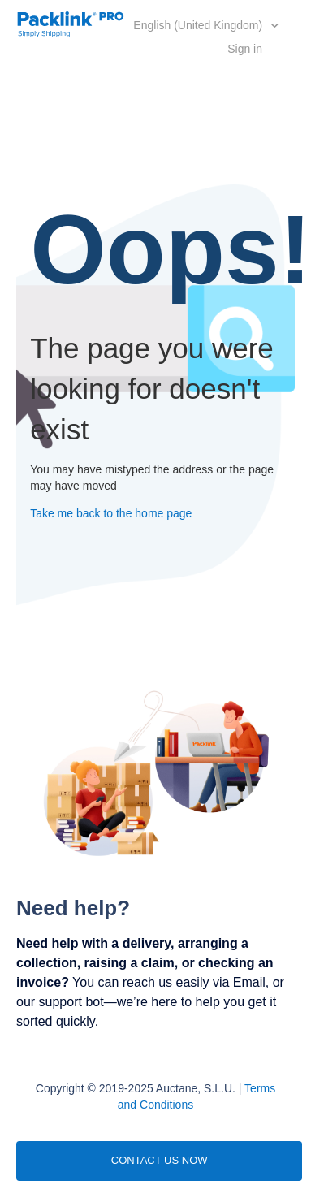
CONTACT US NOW (159, 1160)
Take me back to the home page (111, 513)
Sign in (244, 48)
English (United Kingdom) (199, 25)
